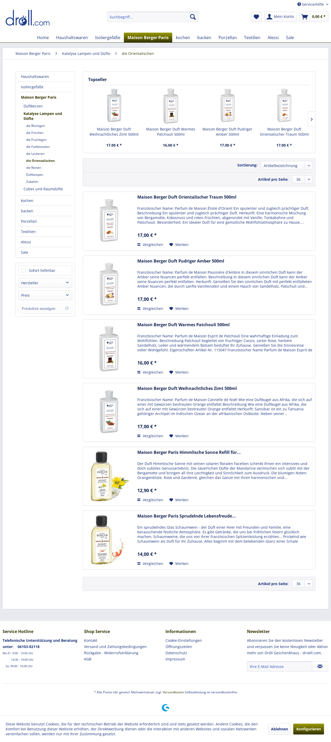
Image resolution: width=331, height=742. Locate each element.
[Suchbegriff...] (152, 17)
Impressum (175, 659)
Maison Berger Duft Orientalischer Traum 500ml (284, 132)
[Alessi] (273, 37)
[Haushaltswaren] (72, 37)
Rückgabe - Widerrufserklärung (111, 652)
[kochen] (183, 37)
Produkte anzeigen (45, 308)
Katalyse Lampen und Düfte (43, 116)
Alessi (26, 241)
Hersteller (29, 282)
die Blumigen (35, 125)
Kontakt (90, 640)
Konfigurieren (308, 728)
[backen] (204, 37)
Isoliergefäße (32, 86)
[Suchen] (192, 17)
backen (27, 210)
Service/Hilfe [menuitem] (311, 4)
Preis (25, 295)
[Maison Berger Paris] (148, 37)
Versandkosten (173, 692)
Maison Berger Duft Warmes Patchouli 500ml (170, 132)
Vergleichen (150, 244)
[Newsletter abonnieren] (320, 666)
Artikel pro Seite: (273, 179)
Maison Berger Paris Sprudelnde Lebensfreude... (186, 516)
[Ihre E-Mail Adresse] (279, 666)
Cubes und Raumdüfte (43, 188)
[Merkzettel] (256, 17)
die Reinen (33, 167)
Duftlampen (34, 174)
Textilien (28, 231)
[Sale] (290, 37)
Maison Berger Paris (38, 97)
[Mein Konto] (280, 17)
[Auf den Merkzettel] (179, 245)
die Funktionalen (38, 146)
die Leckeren (35, 153)
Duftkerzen (33, 106)
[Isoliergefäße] (108, 37)
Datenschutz (176, 652)
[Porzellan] (227, 37)
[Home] (42, 37)
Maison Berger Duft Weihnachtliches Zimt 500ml (114, 132)
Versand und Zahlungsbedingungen (115, 646)
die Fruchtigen (36, 139)
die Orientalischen (40, 160)
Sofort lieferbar (42, 270)
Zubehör (32, 181)
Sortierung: (247, 165)
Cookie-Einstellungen (184, 640)
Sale (24, 252)
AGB (87, 659)
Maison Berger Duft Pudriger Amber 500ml (227, 132)
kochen (27, 200)
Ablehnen (279, 728)
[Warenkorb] (313, 17)
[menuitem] (152, 17)
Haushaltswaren (35, 76)
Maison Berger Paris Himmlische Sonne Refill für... (189, 452)
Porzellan (29, 221)
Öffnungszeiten (179, 646)
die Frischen (34, 132)
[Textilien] (252, 37)
